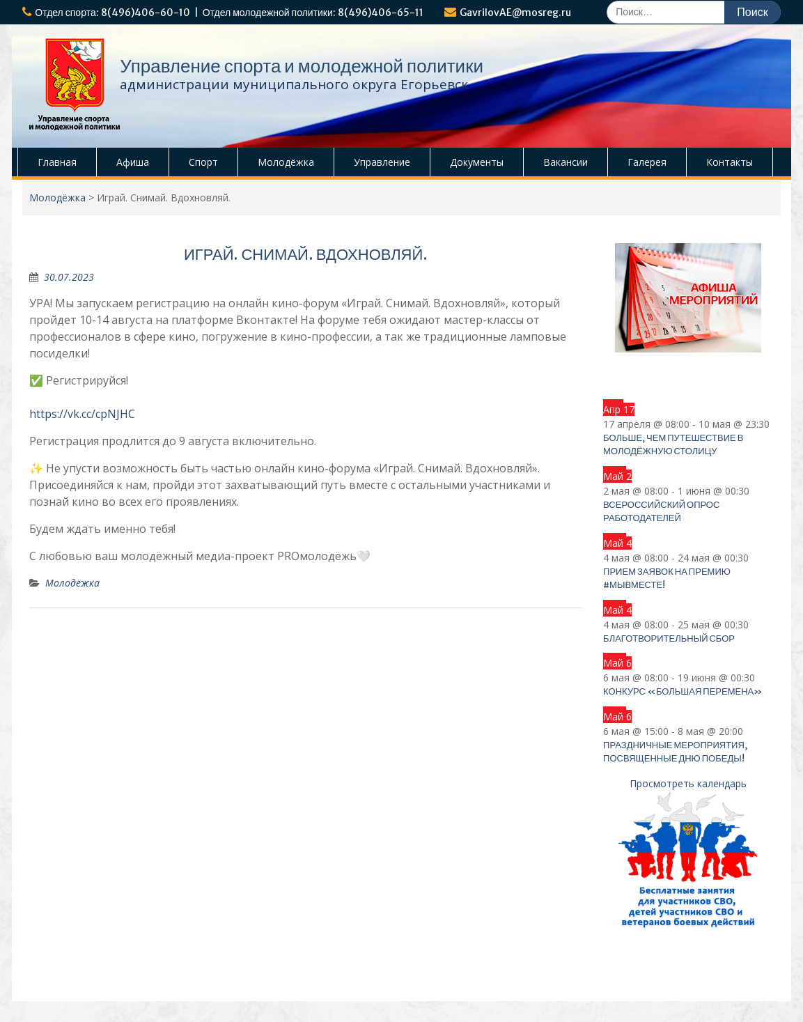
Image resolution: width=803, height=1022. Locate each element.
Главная (57, 162)
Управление (382, 162)
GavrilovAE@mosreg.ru (515, 12)
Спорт (203, 162)
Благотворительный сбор (669, 638)
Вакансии (565, 162)
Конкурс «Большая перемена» (683, 691)
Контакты (729, 162)
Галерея (646, 162)
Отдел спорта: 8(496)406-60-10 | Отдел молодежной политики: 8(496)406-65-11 (229, 12)
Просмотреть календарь (688, 783)
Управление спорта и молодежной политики (301, 65)
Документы (477, 162)
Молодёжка (286, 162)
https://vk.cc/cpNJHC (82, 413)
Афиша (132, 162)
